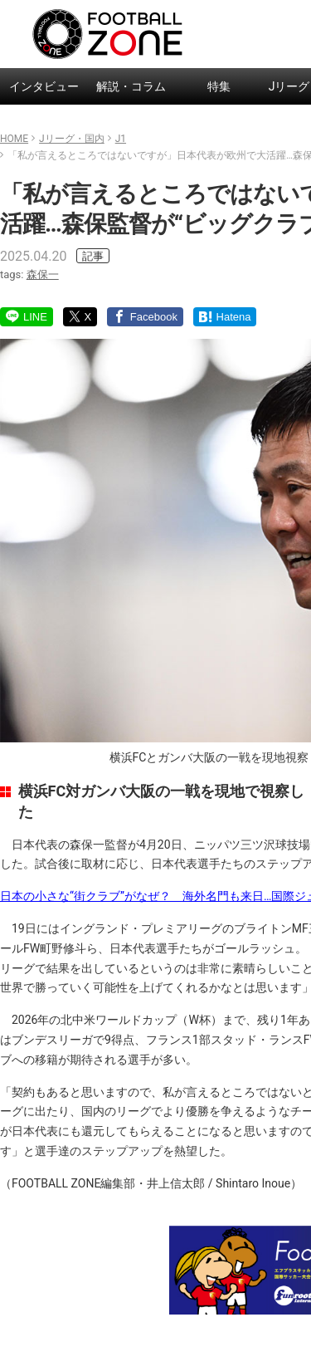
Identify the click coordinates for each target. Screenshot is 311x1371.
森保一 (43, 274)
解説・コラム (131, 86)
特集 (219, 86)
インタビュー (44, 86)
